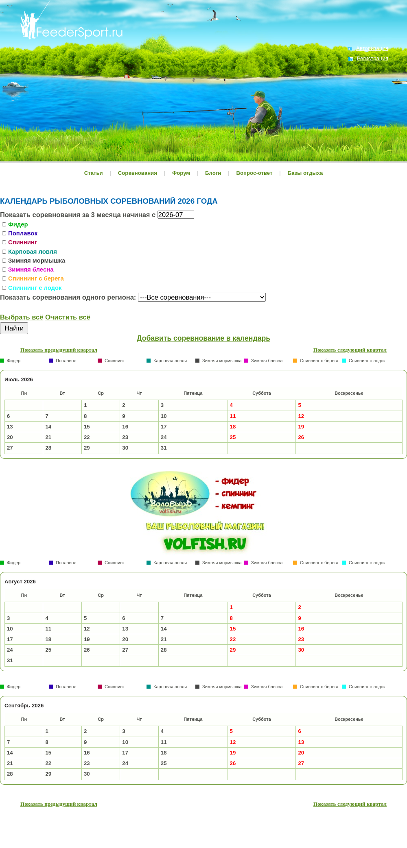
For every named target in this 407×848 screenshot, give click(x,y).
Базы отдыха (305, 173)
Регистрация (372, 58)
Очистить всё (67, 317)
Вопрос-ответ (254, 173)
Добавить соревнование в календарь (203, 338)
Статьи (93, 173)
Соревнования (138, 173)
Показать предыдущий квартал (58, 350)
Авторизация (372, 48)
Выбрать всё (21, 317)
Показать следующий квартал (350, 350)
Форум (181, 173)
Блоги (213, 173)
